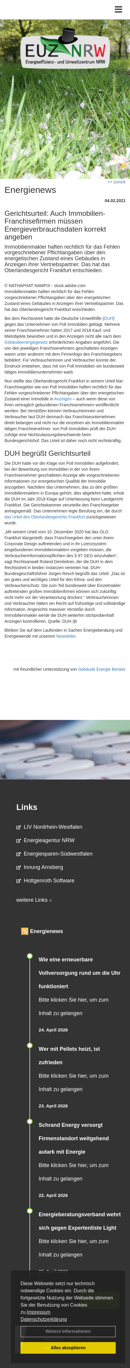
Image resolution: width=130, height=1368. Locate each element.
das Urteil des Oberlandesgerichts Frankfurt (44, 517)
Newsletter (66, 636)
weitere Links (34, 900)
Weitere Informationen (68, 1331)
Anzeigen (62, 398)
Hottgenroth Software (45, 881)
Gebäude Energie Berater (102, 669)
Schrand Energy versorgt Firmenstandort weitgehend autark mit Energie (74, 1138)
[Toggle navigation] (119, 9)
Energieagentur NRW (45, 840)
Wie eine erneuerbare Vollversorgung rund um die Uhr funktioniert (79, 973)
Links (26, 807)
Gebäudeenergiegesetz (26, 342)
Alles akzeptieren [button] (68, 1347)
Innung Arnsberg (39, 867)
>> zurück (116, 181)
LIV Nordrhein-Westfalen (49, 827)
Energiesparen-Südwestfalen (54, 854)
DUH (108, 318)
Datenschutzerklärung (44, 1319)
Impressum (38, 1312)
